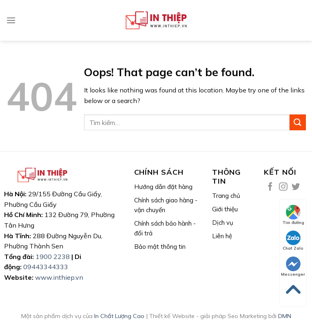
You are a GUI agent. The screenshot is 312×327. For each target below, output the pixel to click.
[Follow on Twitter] (296, 187)
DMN (284, 316)
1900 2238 (52, 256)
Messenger (293, 267)
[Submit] (298, 122)
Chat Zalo (293, 240)
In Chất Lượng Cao (119, 316)
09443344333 (45, 267)
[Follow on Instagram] (283, 187)
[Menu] (11, 20)
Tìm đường (293, 215)
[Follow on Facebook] (270, 187)
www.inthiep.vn (59, 277)
